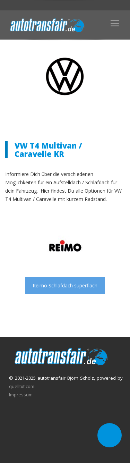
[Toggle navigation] (114, 23)
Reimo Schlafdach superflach (65, 285)
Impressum (21, 395)
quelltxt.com (21, 386)
